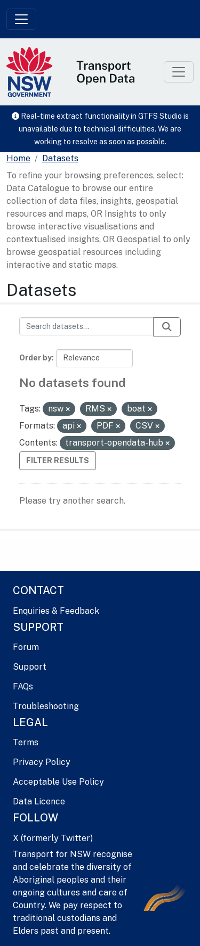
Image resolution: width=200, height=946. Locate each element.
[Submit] (167, 326)
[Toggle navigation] (21, 19)
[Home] (18, 158)
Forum (26, 647)
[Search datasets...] (86, 326)
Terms (25, 742)
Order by (35, 357)
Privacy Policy (41, 762)
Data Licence (39, 801)
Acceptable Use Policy (58, 782)
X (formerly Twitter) (53, 838)
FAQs (23, 686)
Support (29, 667)
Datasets (60, 158)
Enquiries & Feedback (56, 611)
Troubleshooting (46, 706)
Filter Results (57, 460)
